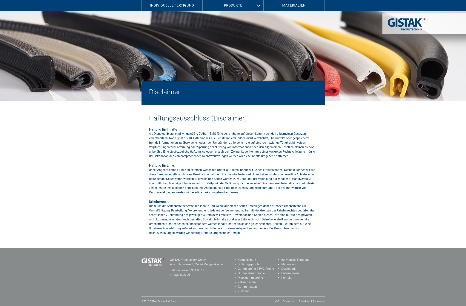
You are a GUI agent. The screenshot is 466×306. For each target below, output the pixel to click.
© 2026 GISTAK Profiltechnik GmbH (160, 301)
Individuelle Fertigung (172, 5)
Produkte (233, 5)
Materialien (294, 5)
